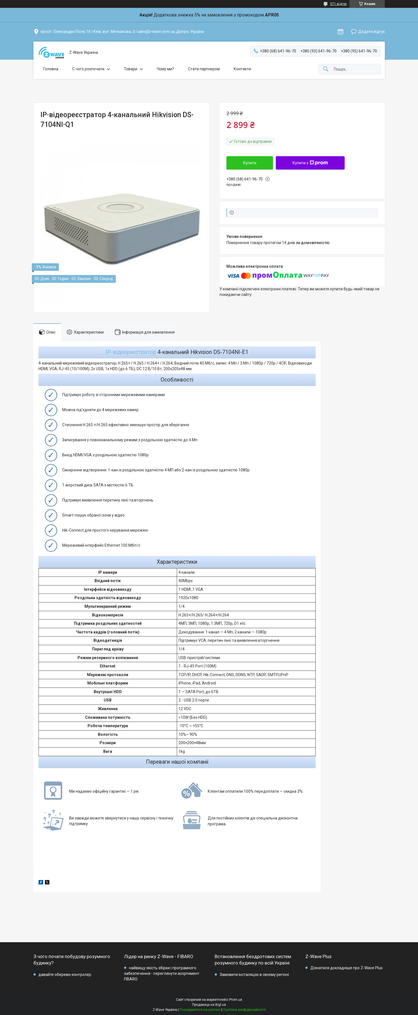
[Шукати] (326, 69)
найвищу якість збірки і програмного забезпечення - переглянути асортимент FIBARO (161, 973)
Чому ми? (165, 69)
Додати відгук (371, 31)
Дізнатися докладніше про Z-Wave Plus (346, 968)
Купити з (310, 162)
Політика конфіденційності (244, 1010)
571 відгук (338, 4)
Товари (130, 69)
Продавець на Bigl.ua (209, 1005)
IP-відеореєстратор (131, 352)
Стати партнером (204, 69)
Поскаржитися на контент (200, 1010)
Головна (50, 69)
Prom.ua (235, 1000)
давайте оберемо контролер (64, 974)
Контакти (242, 69)
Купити (249, 163)
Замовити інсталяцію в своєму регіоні (254, 974)
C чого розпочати (88, 69)
